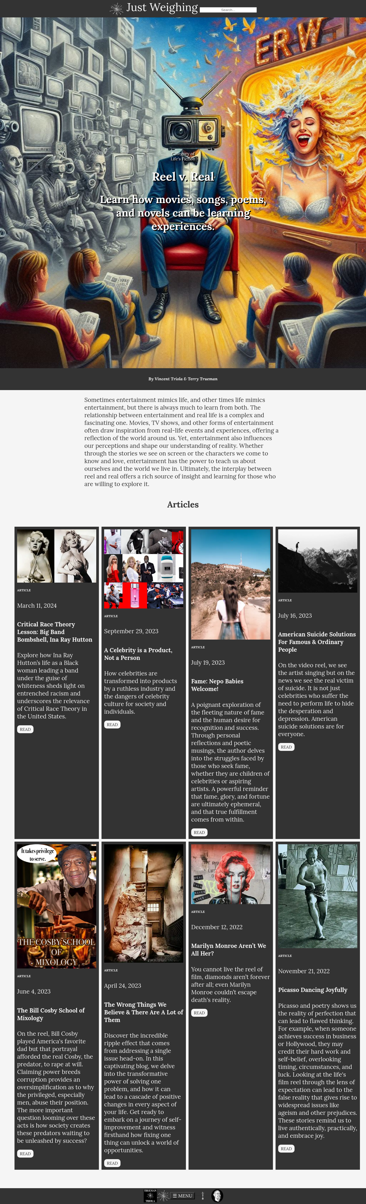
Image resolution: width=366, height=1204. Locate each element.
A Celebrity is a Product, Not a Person (138, 653)
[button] (150, 1195)
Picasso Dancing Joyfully (312, 990)
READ (25, 729)
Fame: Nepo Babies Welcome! (217, 685)
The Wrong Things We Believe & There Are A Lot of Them (143, 1012)
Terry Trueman (203, 378)
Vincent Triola (169, 378)
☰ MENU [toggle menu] (182, 1196)
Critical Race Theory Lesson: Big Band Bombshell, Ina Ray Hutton (54, 631)
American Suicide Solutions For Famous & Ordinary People (317, 641)
